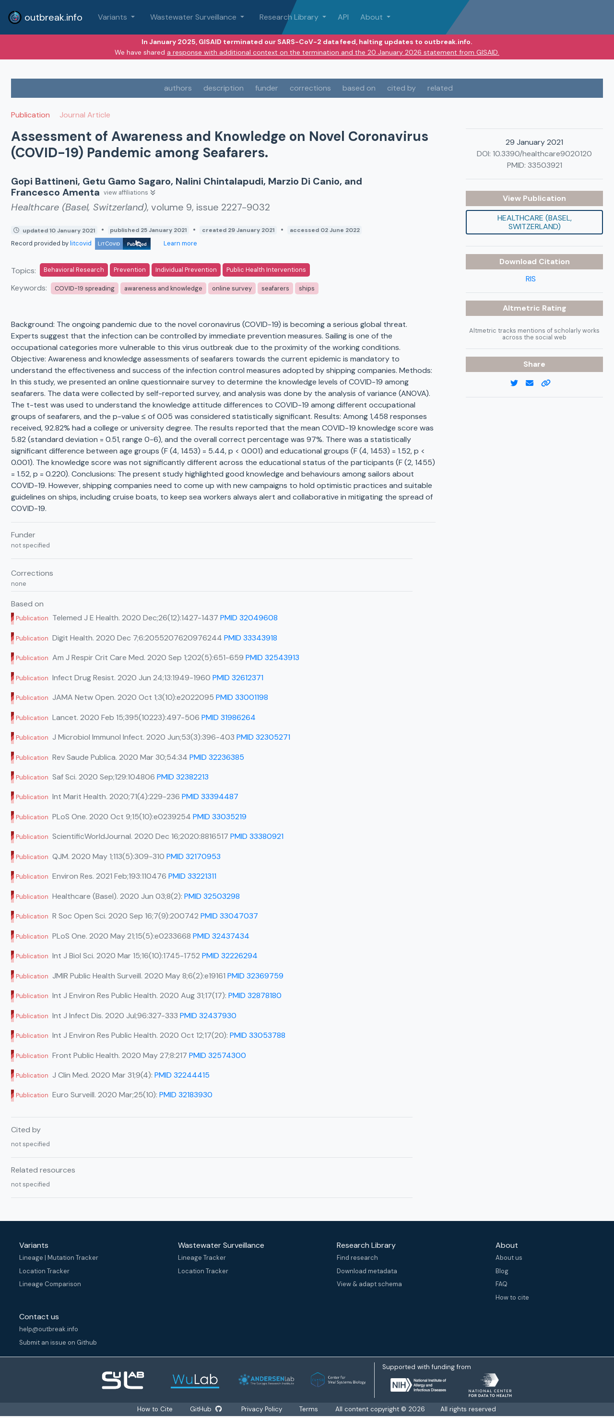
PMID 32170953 (193, 856)
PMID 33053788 (257, 1035)
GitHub (206, 1409)
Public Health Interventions (266, 270)
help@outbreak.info (48, 1329)
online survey (232, 288)
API (343, 17)
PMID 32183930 (186, 1095)
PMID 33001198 (242, 697)
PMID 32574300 (217, 1055)
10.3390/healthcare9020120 (542, 154)
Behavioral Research (74, 270)
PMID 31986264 (228, 717)
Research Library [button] (290, 17)
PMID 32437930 (208, 1016)
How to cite (512, 1297)
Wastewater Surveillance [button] (194, 17)
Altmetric (522, 308)
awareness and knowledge (163, 288)
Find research (357, 1258)
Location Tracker (44, 1271)
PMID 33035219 (220, 817)
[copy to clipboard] (549, 383)
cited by (401, 88)
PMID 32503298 (212, 896)
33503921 (545, 165)
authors (178, 88)
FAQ (502, 1284)
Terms (311, 1409)
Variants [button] (113, 17)
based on (359, 88)
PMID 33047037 (229, 916)
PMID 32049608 (249, 618)
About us (509, 1258)
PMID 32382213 (183, 777)
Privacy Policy (263, 1409)
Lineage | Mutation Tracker (58, 1258)
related (440, 88)
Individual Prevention (186, 270)
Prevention (130, 270)
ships (307, 288)
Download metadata (367, 1271)
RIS (531, 279)
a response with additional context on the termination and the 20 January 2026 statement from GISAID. (333, 52)
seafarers (275, 288)
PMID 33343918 (250, 638)
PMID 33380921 (256, 836)
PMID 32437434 (221, 936)
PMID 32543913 (272, 657)
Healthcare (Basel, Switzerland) (534, 222)
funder (266, 88)
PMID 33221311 (192, 876)
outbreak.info (45, 17)
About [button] (372, 17)
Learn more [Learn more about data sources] (179, 243)
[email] (533, 383)
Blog (502, 1271)
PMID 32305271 (263, 737)
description (223, 88)
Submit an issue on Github (58, 1342)
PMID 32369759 (255, 976)
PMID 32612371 (238, 678)
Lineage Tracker (202, 1258)
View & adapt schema (369, 1284)
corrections (310, 88)
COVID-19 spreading (85, 288)
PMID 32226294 (230, 956)
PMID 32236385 (216, 757)
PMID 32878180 (255, 995)
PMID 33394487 (210, 796)
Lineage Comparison (50, 1284)
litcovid (110, 243)
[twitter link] (518, 383)
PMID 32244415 (182, 1075)
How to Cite (154, 1409)
